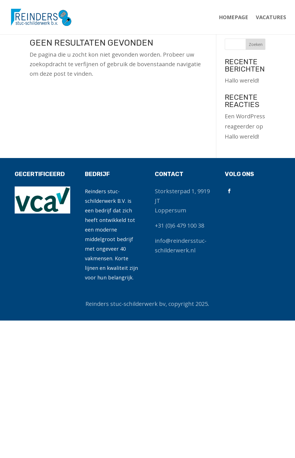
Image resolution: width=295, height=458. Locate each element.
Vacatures (271, 18)
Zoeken (256, 44)
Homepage (233, 18)
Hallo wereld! (242, 80)
